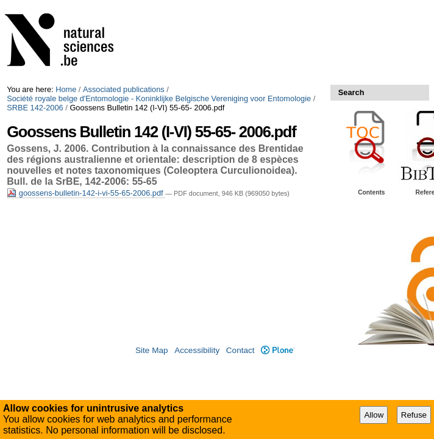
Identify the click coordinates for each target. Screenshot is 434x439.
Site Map (151, 350)
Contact (240, 350)
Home (65, 89)
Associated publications (124, 89)
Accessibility (196, 350)
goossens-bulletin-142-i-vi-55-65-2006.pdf (86, 193)
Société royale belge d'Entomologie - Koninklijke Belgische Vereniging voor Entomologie (159, 98)
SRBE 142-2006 (35, 107)
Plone (277, 350)
